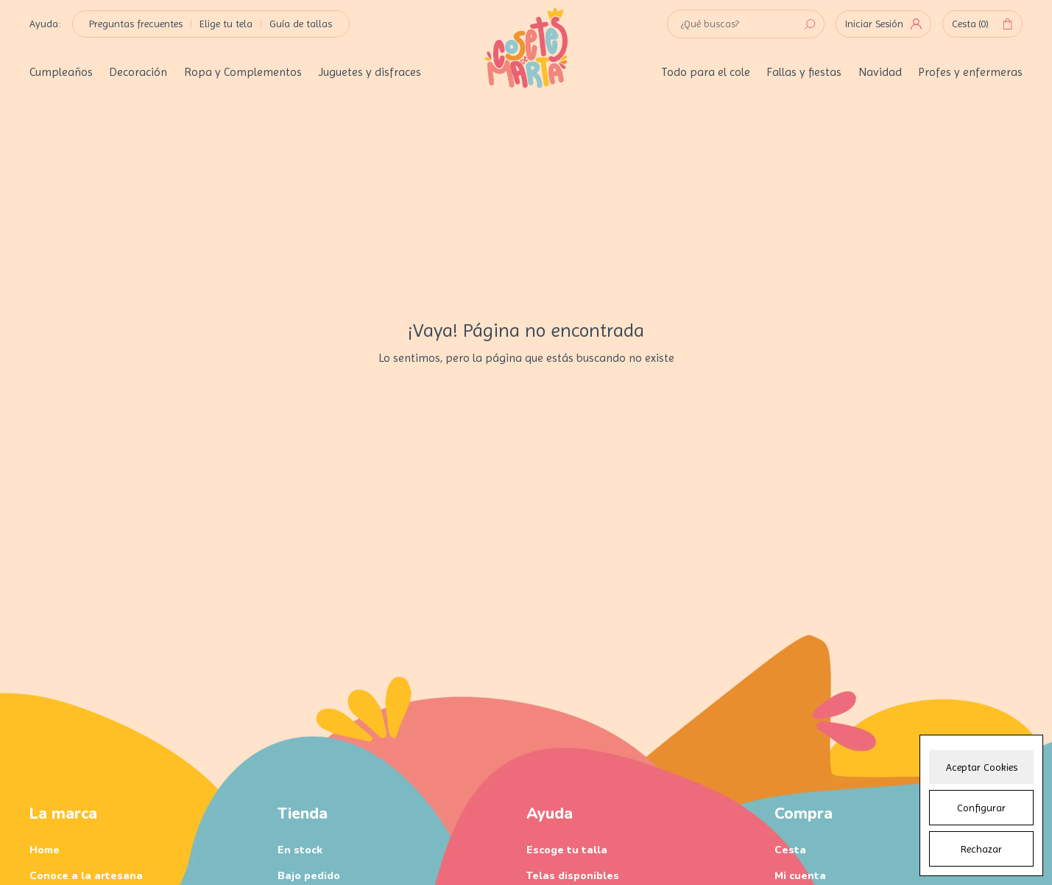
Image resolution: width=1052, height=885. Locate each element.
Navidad (880, 72)
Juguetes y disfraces (369, 72)
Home (44, 850)
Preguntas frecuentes (136, 23)
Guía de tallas (300, 23)
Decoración (138, 72)
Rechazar (981, 849)
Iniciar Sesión (883, 23)
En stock (300, 850)
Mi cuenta (800, 876)
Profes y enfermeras (970, 72)
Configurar (981, 808)
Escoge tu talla (566, 850)
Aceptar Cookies (981, 767)
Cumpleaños (61, 72)
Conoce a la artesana (86, 876)
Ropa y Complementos (243, 72)
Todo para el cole (705, 72)
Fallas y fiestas (803, 72)
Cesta (982, 24)
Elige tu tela (226, 23)
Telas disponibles (572, 876)
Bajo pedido (309, 876)
